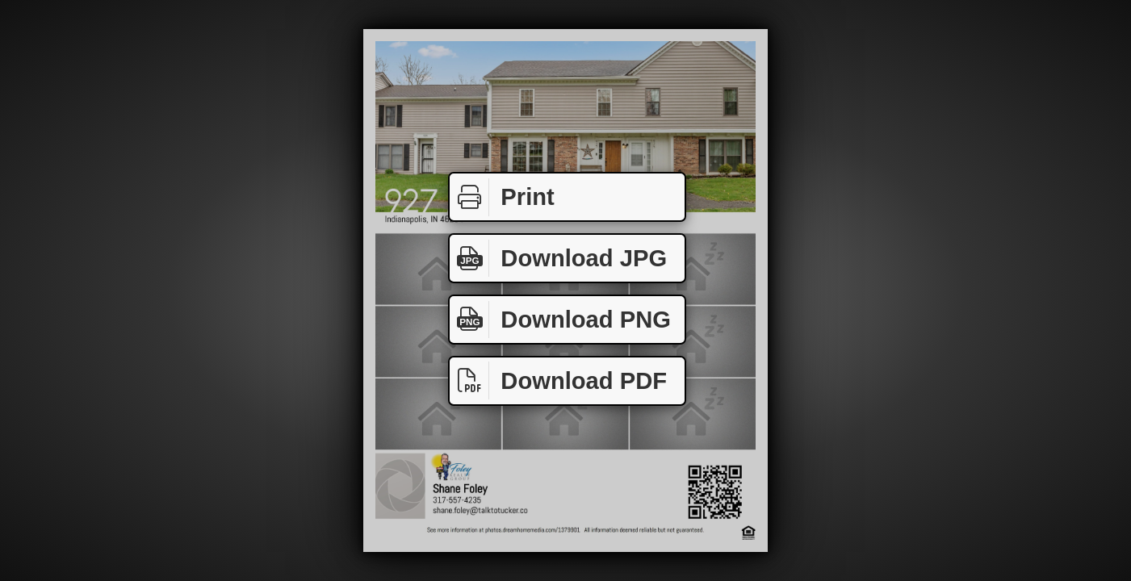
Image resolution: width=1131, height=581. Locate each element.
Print (502, 197)
